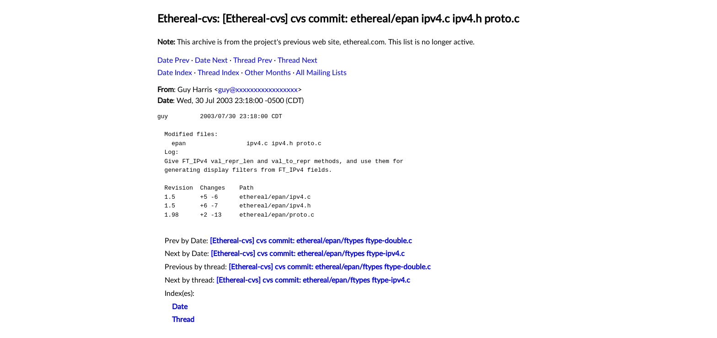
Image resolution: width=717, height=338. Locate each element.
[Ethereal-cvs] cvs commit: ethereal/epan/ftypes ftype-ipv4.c (308, 253)
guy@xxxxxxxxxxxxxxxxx (258, 89)
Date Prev (173, 60)
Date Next (211, 60)
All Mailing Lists (321, 72)
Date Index (174, 72)
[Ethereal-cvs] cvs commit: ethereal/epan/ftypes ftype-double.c (311, 241)
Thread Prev (252, 60)
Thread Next (297, 60)
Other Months (268, 72)
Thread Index (218, 72)
